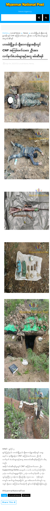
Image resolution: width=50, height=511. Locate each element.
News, (31, 63)
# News (26, 495)
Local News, (23, 63)
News (25, 33)
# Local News (14, 495)
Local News (15, 33)
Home (5, 33)
